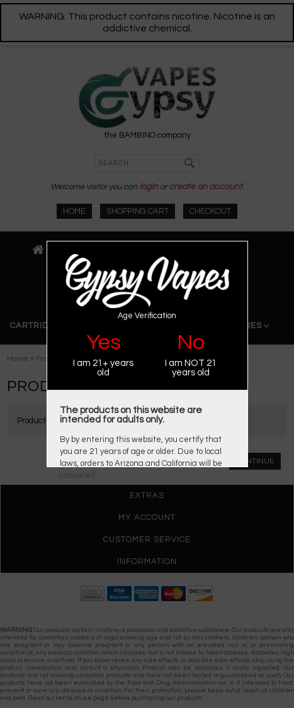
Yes (103, 342)
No (191, 342)
